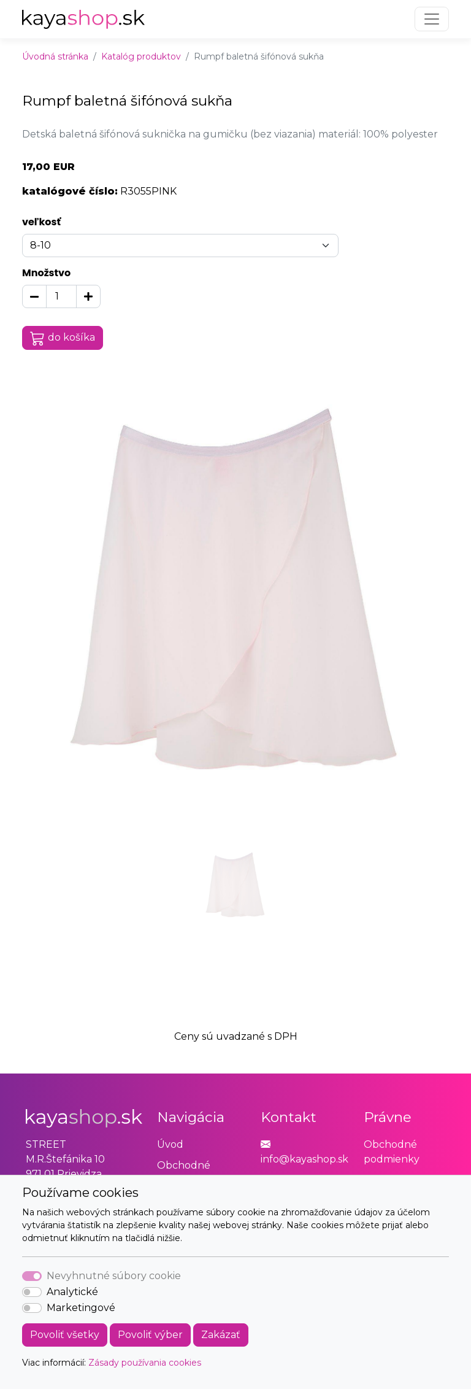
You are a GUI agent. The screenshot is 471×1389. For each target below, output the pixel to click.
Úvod (170, 1144)
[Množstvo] (61, 296)
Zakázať (220, 1335)
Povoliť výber (150, 1335)
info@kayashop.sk (304, 1159)
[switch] (32, 1292)
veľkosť (41, 222)
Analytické (72, 1292)
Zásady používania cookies (144, 1362)
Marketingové (81, 1308)
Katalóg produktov (141, 56)
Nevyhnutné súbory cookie (114, 1276)
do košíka (62, 338)
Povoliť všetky (64, 1335)
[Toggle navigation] (432, 19)
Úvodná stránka (55, 56)
